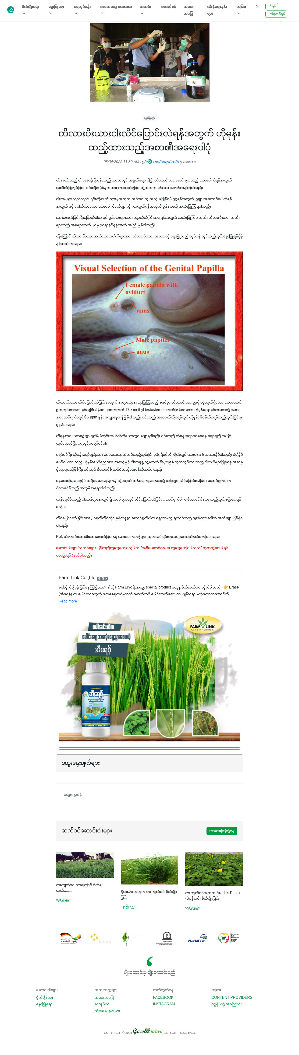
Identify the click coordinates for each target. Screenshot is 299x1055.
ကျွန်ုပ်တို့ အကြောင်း (226, 1004)
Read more (68, 601)
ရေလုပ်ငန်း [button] (82, 10)
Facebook (163, 998)
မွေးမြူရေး (44, 1004)
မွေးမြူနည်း (149, 118)
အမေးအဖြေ (188, 10)
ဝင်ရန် (271, 6)
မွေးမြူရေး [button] (56, 10)
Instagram (164, 1004)
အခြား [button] (241, 10)
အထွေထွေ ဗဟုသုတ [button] (116, 10)
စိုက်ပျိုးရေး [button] (30, 10)
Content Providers (232, 998)
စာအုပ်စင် (168, 7)
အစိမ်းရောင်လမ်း (163, 162)
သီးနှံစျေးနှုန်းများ (217, 10)
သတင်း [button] (145, 10)
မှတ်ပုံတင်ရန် (276, 14)
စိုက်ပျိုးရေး (44, 998)
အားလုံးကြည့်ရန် (222, 831)
